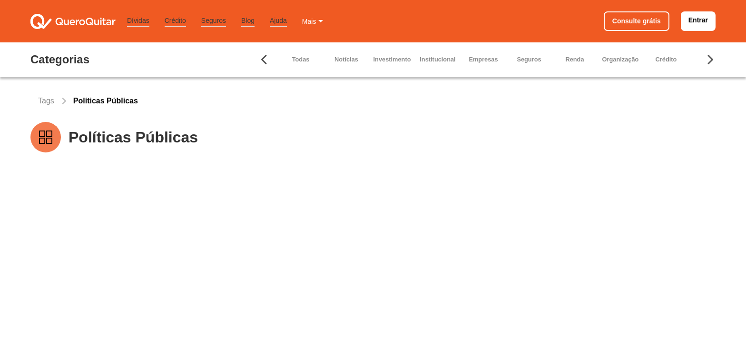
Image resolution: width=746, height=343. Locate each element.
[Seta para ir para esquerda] (264, 59)
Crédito (175, 20)
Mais (309, 21)
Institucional (437, 59)
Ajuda (278, 20)
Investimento (392, 59)
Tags (46, 101)
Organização (620, 59)
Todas (301, 59)
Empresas (483, 59)
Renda (574, 59)
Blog (248, 20)
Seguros (213, 20)
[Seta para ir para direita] (710, 59)
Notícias (346, 59)
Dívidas (138, 20)
